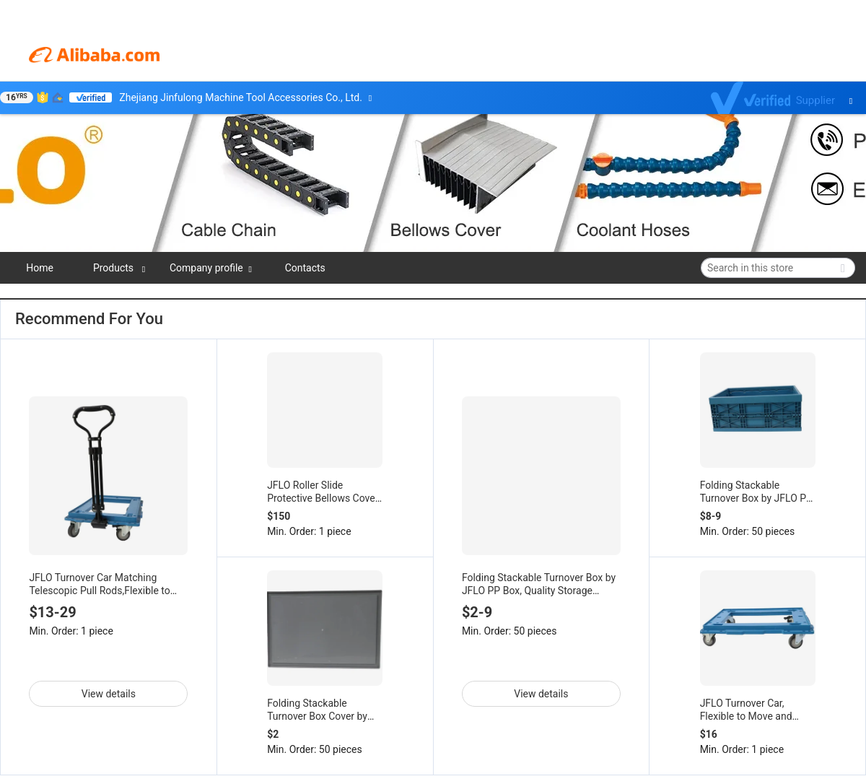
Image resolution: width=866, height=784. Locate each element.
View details (109, 694)
